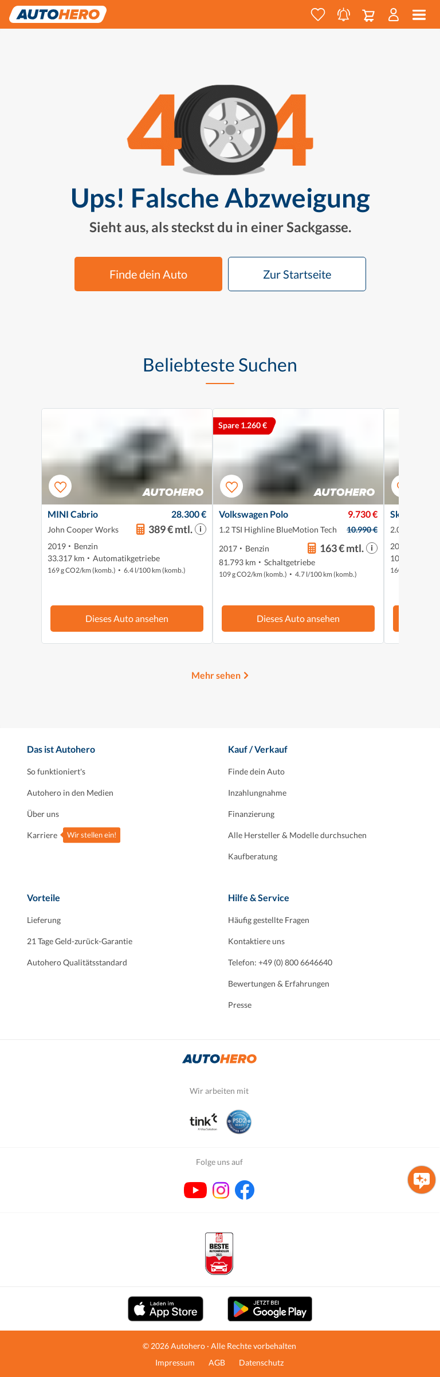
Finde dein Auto (148, 274)
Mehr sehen (216, 675)
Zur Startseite (297, 274)
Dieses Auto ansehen (126, 618)
